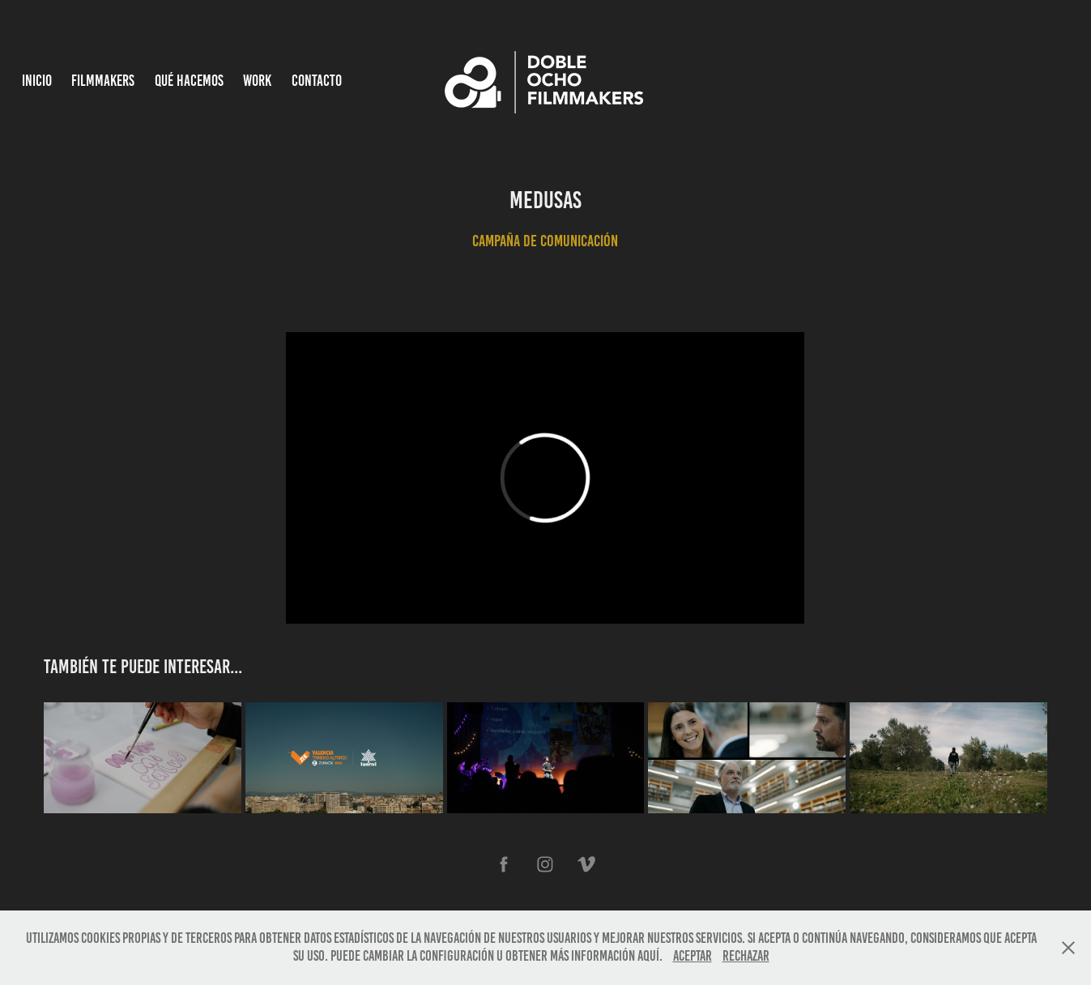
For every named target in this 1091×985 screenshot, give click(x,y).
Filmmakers (102, 80)
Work (257, 80)
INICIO (37, 80)
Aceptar (692, 956)
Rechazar (745, 956)
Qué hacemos (189, 80)
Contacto (317, 80)
